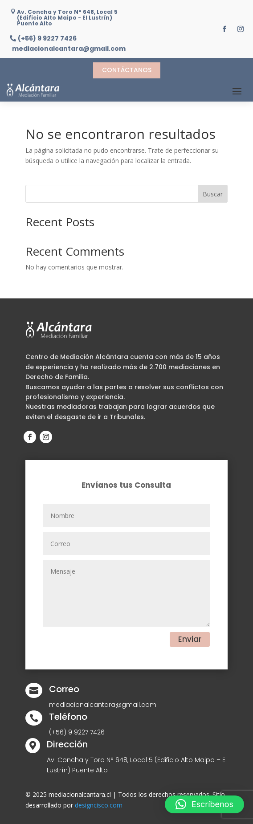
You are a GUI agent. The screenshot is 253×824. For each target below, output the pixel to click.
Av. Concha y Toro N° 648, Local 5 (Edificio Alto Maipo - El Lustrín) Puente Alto (67, 18)
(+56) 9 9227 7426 (47, 38)
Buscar (213, 194)
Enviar (189, 639)
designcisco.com (98, 805)
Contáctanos (126, 69)
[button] (204, 804)
